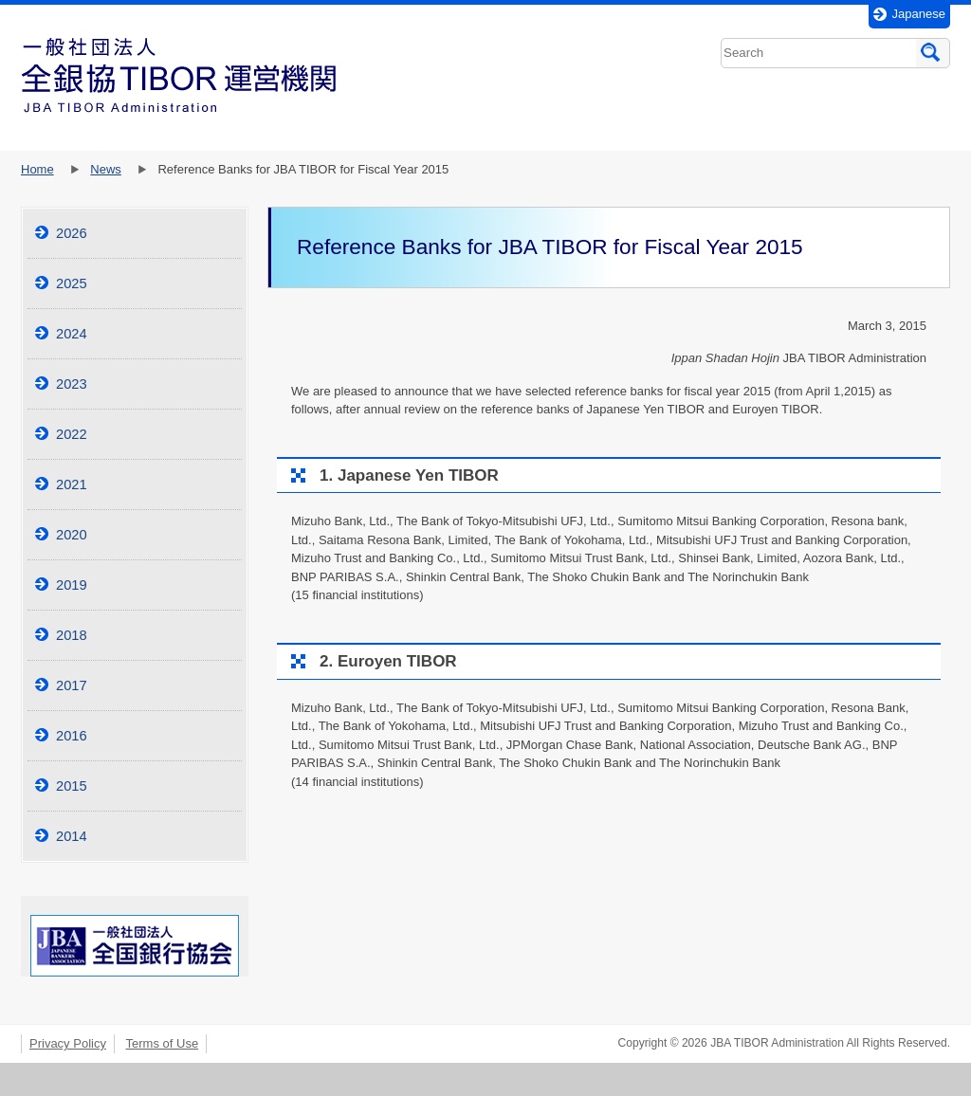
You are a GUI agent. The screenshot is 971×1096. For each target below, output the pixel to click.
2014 (71, 836)
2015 (71, 786)
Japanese (918, 14)
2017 (71, 685)
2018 (71, 635)
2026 (71, 233)
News (105, 169)
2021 (71, 484)
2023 (71, 384)
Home (37, 169)
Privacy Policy (67, 1043)
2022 (71, 434)
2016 (71, 735)
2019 (71, 585)
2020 (71, 534)
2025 (71, 283)
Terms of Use (162, 1043)
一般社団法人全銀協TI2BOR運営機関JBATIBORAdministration (178, 75)
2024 (71, 333)
